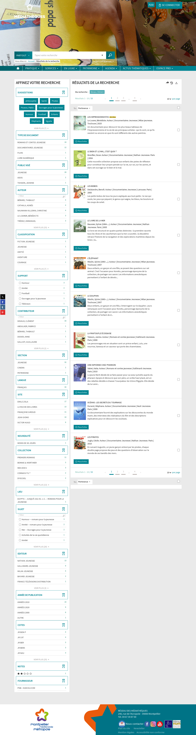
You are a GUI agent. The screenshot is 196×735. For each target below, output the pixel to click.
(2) (41, 348)
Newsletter (139, 728)
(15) (42, 227)
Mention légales (126, 732)
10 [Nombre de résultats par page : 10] (168, 99)
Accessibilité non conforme (150, 732)
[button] (31, 101)
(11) (42, 429)
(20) (42, 546)
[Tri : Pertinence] (85, 108)
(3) (41, 588)
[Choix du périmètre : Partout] (23, 55)
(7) (41, 128)
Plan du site (124, 728)
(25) (42, 659)
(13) (42, 484)
